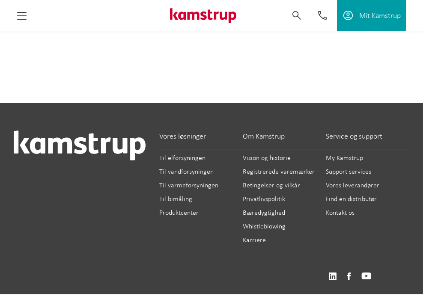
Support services (348, 171)
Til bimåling (175, 199)
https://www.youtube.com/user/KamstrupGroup (366, 276)
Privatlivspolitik (264, 199)
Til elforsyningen (182, 158)
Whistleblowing (264, 226)
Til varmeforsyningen (188, 185)
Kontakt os (340, 212)
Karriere (254, 240)
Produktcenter (179, 212)
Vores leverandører (352, 185)
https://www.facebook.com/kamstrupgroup (349, 276)
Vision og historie (267, 158)
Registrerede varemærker (279, 171)
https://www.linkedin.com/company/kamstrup (332, 276)
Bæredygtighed (264, 212)
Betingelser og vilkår (271, 185)
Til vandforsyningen (186, 171)
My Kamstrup (344, 158)
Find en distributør (351, 199)
